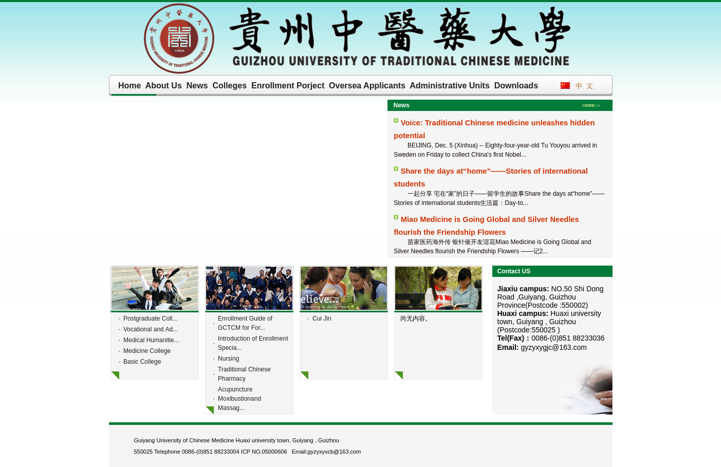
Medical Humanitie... (151, 340)
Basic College (142, 361)
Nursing (228, 358)
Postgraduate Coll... (150, 318)
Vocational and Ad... (150, 329)
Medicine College (147, 350)
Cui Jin (321, 318)
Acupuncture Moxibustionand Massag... (239, 399)
